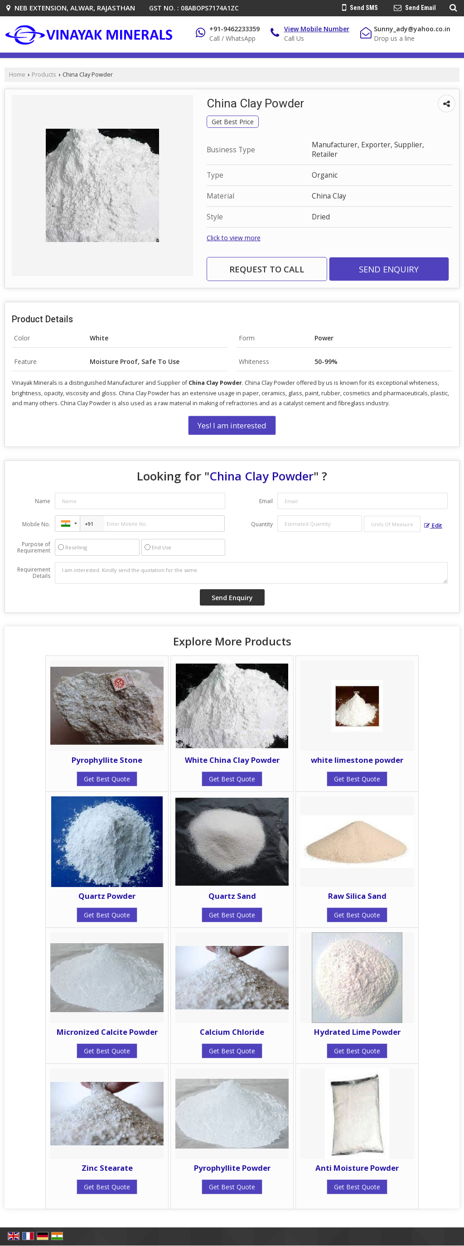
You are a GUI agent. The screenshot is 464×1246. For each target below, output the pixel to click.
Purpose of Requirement (33, 547)
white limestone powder (357, 760)
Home (17, 74)
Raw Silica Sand (357, 896)
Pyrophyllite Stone (107, 760)
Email (266, 501)
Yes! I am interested (232, 425)
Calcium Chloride (232, 1032)
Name (42, 501)
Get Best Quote (107, 779)
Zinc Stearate (107, 1168)
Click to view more (234, 237)
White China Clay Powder (232, 760)
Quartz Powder (106, 896)
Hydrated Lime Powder (357, 1032)
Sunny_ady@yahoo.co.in (412, 28)
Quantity (262, 524)
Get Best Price (233, 121)
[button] (316, 28)
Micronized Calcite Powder (107, 1032)
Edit (433, 525)
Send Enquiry (389, 269)
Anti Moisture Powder (357, 1168)
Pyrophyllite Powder (232, 1168)
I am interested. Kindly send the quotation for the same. (251, 573)
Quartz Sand (232, 896)
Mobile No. (36, 524)
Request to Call (266, 269)
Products (44, 74)
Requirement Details (33, 573)
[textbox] (392, 524)
